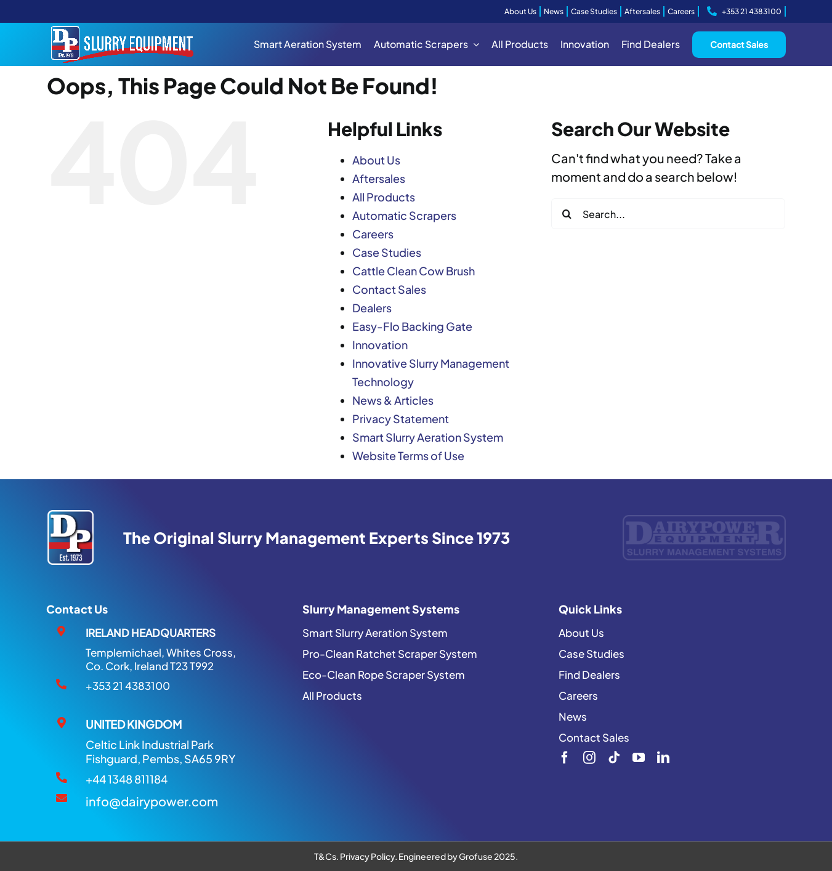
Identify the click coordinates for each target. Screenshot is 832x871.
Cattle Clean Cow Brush (413, 271)
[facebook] (565, 757)
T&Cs (325, 856)
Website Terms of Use (408, 455)
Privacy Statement (400, 418)
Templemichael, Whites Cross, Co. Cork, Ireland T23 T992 (161, 659)
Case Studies (386, 252)
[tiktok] (614, 757)
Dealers (372, 308)
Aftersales (378, 178)
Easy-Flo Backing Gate (412, 326)
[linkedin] (663, 757)
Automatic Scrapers (404, 215)
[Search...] (668, 213)
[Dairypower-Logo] (704, 521)
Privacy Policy (367, 856)
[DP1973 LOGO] (70, 516)
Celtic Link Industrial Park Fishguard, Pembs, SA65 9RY (160, 751)
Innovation (380, 345)
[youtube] (638, 757)
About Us (376, 160)
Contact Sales (389, 289)
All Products (383, 197)
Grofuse (476, 856)
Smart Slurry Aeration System (427, 437)
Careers (373, 234)
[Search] (566, 213)
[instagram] (589, 757)
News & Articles (393, 400)
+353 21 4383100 (128, 685)
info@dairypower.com (152, 801)
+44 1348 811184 (127, 779)
